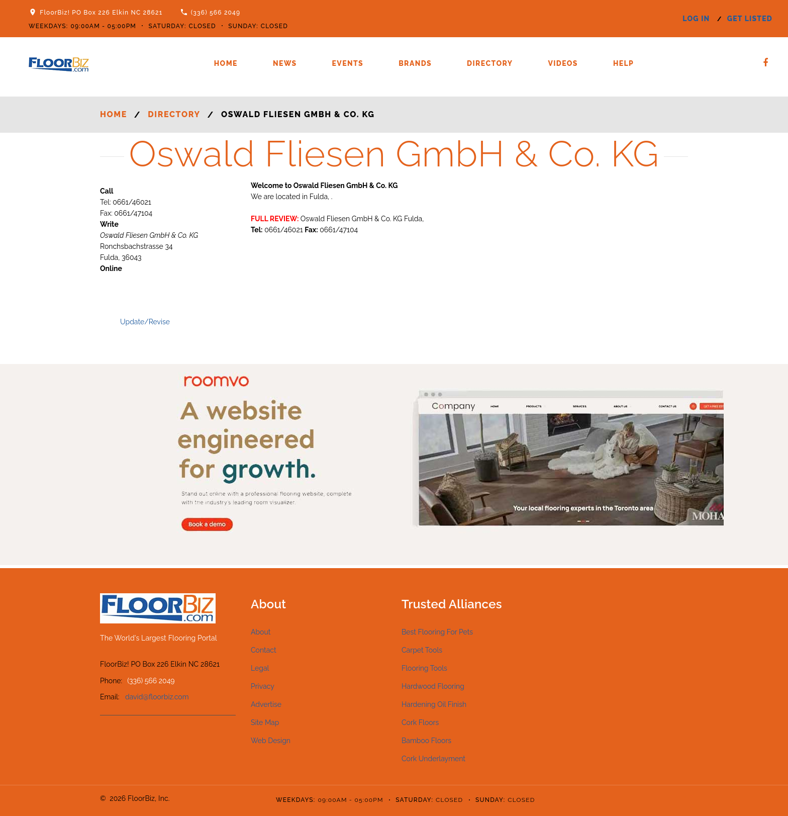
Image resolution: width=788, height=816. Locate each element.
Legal (260, 668)
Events (348, 63)
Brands (415, 63)
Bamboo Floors (426, 741)
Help (623, 63)
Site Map (265, 722)
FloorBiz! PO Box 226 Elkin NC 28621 (101, 12)
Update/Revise (145, 322)
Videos (562, 63)
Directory (490, 63)
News (285, 63)
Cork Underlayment (433, 759)
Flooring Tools (424, 668)
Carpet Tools (422, 650)
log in (696, 19)
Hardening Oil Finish (434, 704)
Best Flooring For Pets (437, 632)
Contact (263, 650)
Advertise (266, 704)
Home (226, 63)
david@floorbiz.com (157, 697)
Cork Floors (420, 722)
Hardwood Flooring (433, 686)
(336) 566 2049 (216, 12)
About (260, 632)
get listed (749, 19)
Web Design (270, 741)
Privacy (262, 686)
